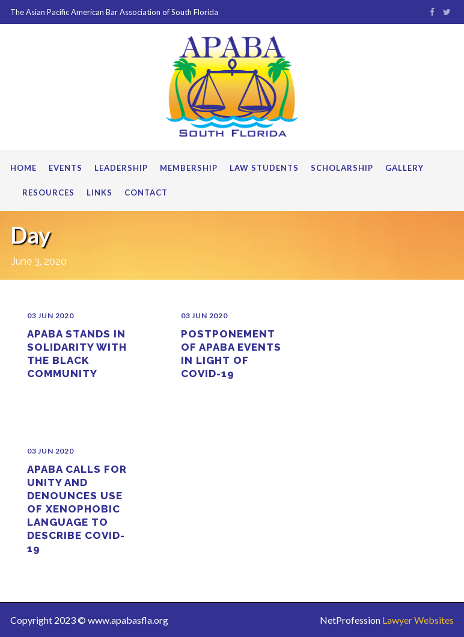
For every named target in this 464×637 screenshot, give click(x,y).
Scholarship (342, 168)
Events (65, 168)
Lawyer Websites (418, 620)
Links (99, 192)
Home (23, 168)
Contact (146, 192)
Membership (189, 168)
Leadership (121, 168)
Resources (48, 192)
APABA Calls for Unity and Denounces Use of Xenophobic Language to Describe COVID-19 (77, 509)
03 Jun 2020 (50, 315)
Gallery (404, 168)
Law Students (264, 168)
